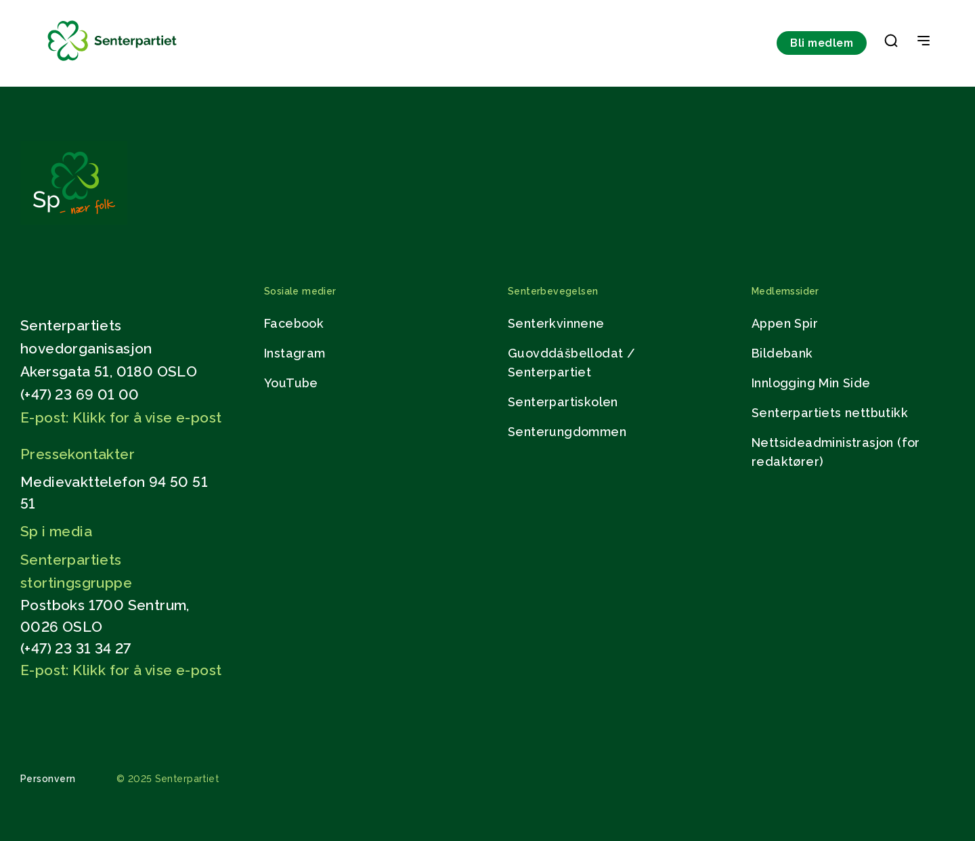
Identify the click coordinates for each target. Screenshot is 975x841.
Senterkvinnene (556, 323)
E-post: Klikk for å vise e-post (120, 417)
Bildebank (782, 353)
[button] (891, 43)
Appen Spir (785, 323)
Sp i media (56, 531)
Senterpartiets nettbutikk (830, 413)
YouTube (291, 383)
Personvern (48, 778)
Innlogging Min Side (811, 383)
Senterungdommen (567, 432)
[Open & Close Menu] (923, 42)
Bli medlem (821, 43)
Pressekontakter (77, 454)
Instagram (295, 353)
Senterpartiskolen (563, 402)
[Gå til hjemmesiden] (73, 221)
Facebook (294, 323)
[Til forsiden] (112, 61)
